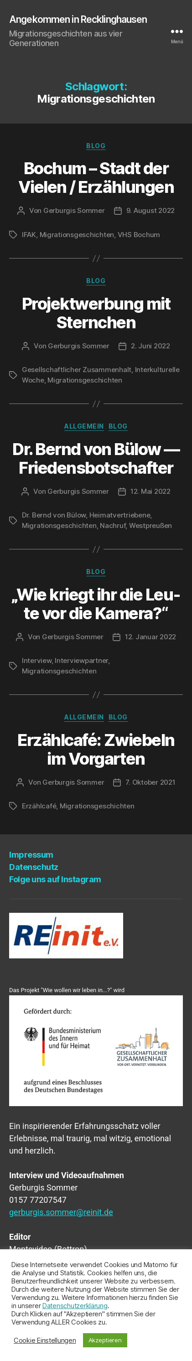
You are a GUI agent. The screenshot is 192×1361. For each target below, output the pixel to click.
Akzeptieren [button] (105, 1340)
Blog (95, 146)
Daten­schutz (33, 867)
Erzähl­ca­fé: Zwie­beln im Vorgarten (95, 749)
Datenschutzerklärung (75, 1306)
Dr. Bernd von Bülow (54, 515)
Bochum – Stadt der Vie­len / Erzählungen (96, 177)
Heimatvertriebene (119, 515)
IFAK (29, 234)
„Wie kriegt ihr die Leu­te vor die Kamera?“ (96, 604)
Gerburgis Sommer (74, 210)
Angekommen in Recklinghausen (78, 19)
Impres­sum (31, 854)
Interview (37, 660)
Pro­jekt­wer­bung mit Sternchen (96, 313)
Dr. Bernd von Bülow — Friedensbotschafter (96, 458)
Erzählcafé (39, 806)
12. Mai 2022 (150, 491)
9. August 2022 (150, 210)
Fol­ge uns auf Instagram (55, 879)
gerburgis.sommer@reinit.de (61, 1212)
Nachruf (112, 525)
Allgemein (84, 426)
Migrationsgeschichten (77, 234)
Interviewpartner (81, 660)
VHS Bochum (139, 234)
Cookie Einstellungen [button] (45, 1340)
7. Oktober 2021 (150, 782)
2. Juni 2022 (150, 346)
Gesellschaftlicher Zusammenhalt (76, 369)
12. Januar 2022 (150, 636)
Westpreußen (150, 525)
